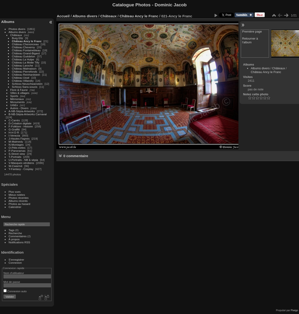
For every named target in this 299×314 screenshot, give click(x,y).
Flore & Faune (19, 89)
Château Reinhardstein (26, 74)
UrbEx (14, 105)
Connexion (15, 262)
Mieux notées (17, 194)
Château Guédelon (23, 56)
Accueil (63, 16)
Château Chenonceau (25, 44)
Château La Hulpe (23, 59)
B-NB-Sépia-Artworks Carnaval (28, 114)
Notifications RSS (19, 242)
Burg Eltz (17, 38)
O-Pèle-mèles (17, 147)
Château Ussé (21, 77)
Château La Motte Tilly (25, 62)
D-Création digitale (20, 123)
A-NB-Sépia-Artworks (22, 111)
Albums (7, 22)
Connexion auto (15, 291)
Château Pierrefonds (24, 71)
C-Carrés (14, 120)
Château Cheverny (23, 47)
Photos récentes (19, 197)
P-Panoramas (17, 150)
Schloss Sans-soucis (25, 86)
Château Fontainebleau (26, 50)
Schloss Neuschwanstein (27, 83)
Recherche (15, 233)
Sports (14, 95)
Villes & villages (20, 92)
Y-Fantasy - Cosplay (21, 168)
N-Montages (16, 144)
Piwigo (294, 310)
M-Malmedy (16, 141)
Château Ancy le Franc (27, 41)
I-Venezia (14, 135)
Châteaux (16, 35)
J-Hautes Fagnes (19, 138)
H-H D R (14, 132)
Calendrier (15, 206)
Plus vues (15, 191)
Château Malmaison (24, 68)
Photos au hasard (19, 203)
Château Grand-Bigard (26, 53)
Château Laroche (22, 65)
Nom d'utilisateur (14, 272)
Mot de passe (12, 281)
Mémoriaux (17, 98)
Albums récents (18, 200)
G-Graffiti (14, 129)
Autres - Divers (19, 108)
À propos (14, 239)
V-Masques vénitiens (21, 162)
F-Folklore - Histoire (21, 126)
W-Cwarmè (16, 165)
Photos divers (17, 28)
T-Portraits (15, 156)
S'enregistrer (16, 259)
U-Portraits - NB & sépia (23, 159)
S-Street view (17, 153)
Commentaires (18, 236)
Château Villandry (23, 80)
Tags (12, 230)
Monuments (17, 101)
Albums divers (17, 31)
